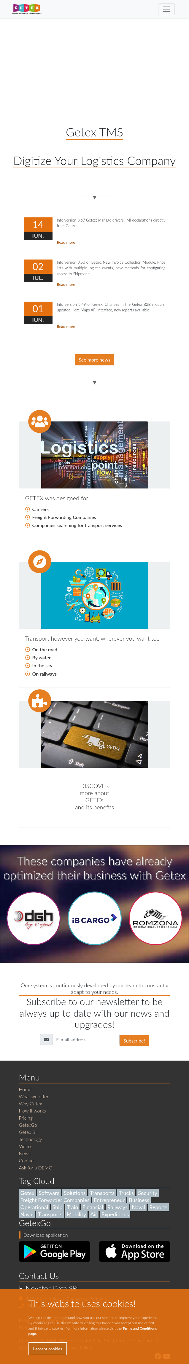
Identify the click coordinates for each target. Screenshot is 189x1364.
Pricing (26, 1118)
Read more (66, 242)
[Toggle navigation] (166, 9)
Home (25, 1089)
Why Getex (30, 1103)
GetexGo (28, 1125)
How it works (32, 1110)
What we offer (34, 1096)
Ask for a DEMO (36, 1167)
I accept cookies (47, 1348)
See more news (94, 359)
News (25, 1153)
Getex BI (28, 1132)
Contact (27, 1160)
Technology (30, 1139)
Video (25, 1146)
